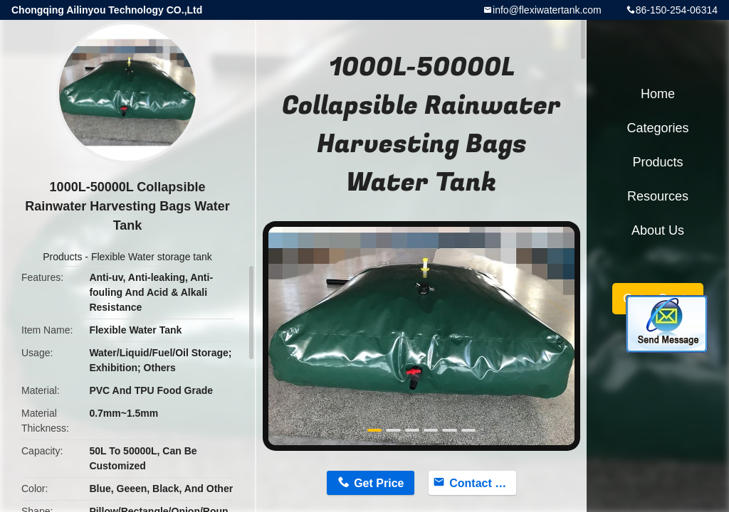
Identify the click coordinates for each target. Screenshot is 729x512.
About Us (657, 230)
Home (658, 94)
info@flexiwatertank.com (547, 10)
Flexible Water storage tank (151, 256)
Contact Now (482, 483)
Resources (657, 196)
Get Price (379, 483)
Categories (657, 128)
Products (62, 256)
